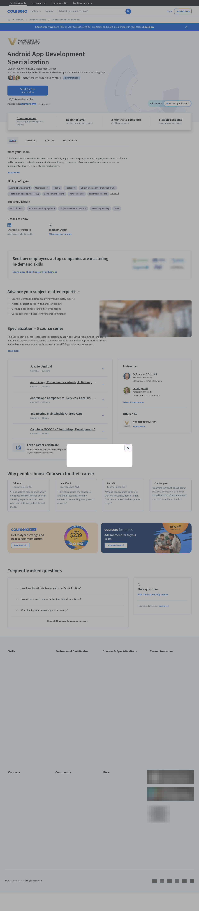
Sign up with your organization (85, 486)
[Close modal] (128, 410)
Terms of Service (85, 498)
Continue (99, 444)
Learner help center (99, 491)
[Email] (99, 434)
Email (75, 428)
